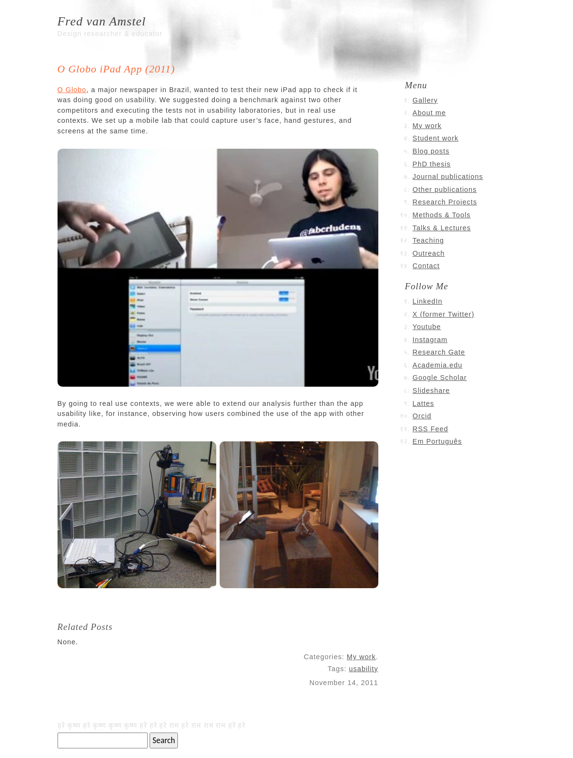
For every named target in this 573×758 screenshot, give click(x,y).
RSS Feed (430, 429)
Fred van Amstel (102, 21)
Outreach (428, 253)
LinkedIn (427, 301)
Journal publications (447, 176)
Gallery (425, 100)
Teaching (428, 240)
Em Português (437, 441)
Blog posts (430, 151)
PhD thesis (431, 164)
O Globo (72, 90)
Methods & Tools (441, 215)
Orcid (421, 416)
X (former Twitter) (443, 314)
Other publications (444, 189)
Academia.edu (437, 365)
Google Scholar (439, 377)
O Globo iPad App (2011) (116, 69)
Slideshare (431, 390)
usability (363, 669)
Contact (426, 266)
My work (361, 657)
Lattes (423, 403)
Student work (435, 138)
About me (429, 113)
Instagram (429, 339)
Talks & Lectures (441, 228)
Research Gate (438, 352)
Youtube (426, 327)
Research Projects (444, 202)
